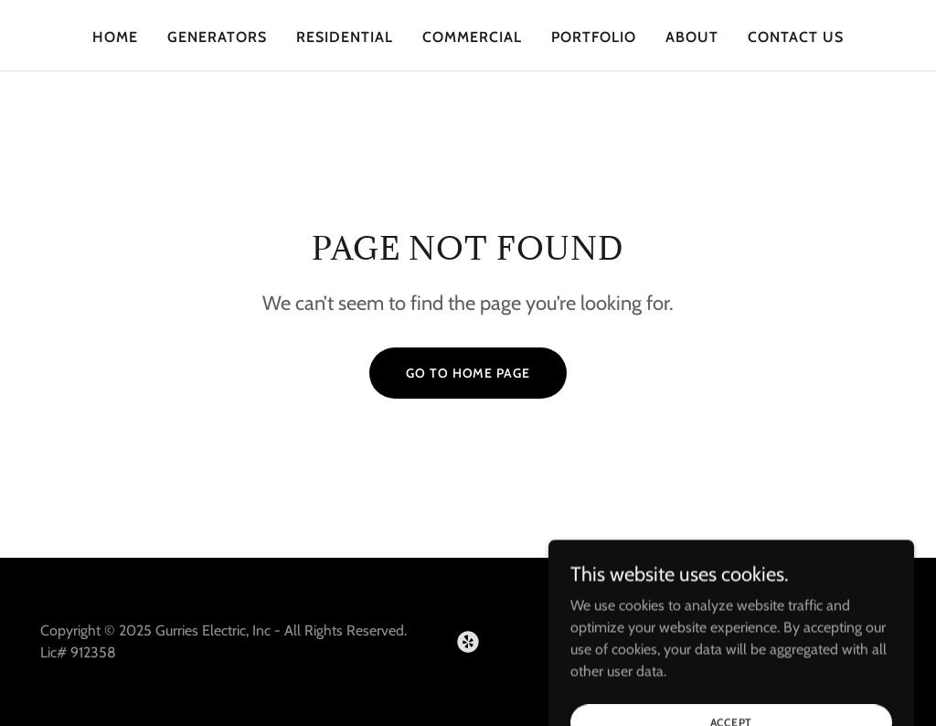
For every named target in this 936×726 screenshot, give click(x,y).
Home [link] (115, 37)
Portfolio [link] (593, 37)
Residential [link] (344, 37)
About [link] (691, 37)
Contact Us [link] (796, 37)
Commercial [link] (472, 37)
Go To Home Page (467, 373)
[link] (468, 642)
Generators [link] (217, 37)
